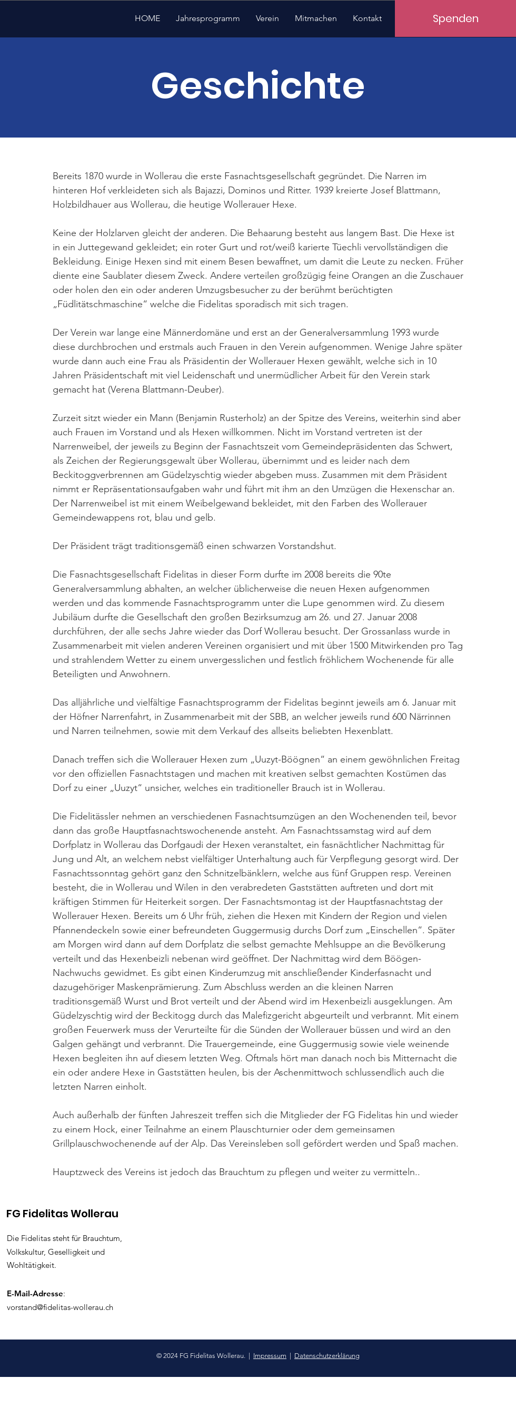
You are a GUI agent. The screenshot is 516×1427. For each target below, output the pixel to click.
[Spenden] (455, 18)
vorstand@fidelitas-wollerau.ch (60, 1307)
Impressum (269, 1356)
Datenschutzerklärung (327, 1356)
